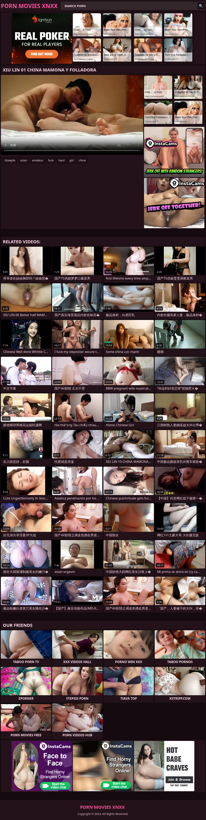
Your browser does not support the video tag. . (72, 115)
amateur (37, 160)
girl (71, 160)
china (82, 160)
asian (23, 160)
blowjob (10, 160)
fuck (51, 160)
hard (62, 160)
